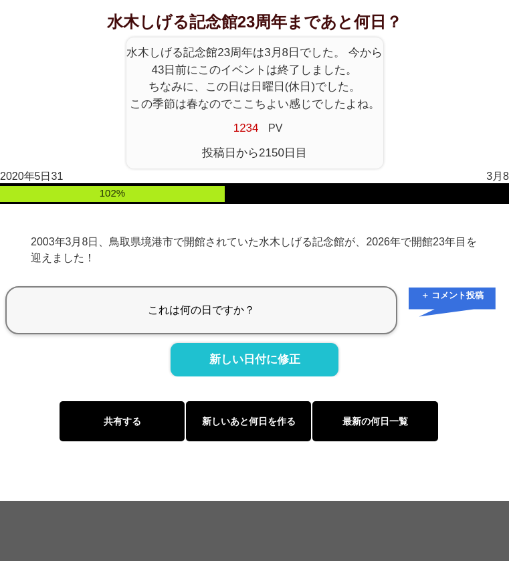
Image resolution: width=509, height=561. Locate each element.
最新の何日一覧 (375, 421)
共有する (122, 421)
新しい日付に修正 (254, 359)
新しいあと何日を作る (249, 421)
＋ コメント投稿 (452, 295)
